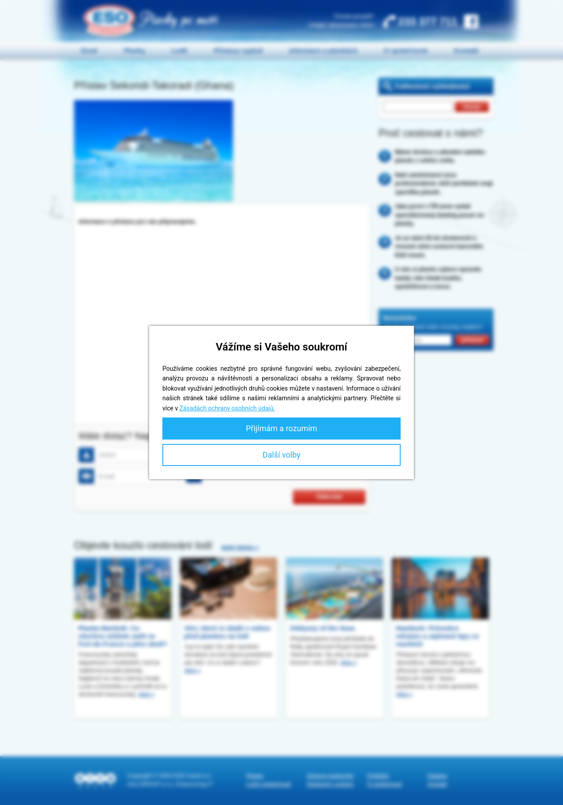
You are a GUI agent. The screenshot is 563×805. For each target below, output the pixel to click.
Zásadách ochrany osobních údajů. (227, 408)
